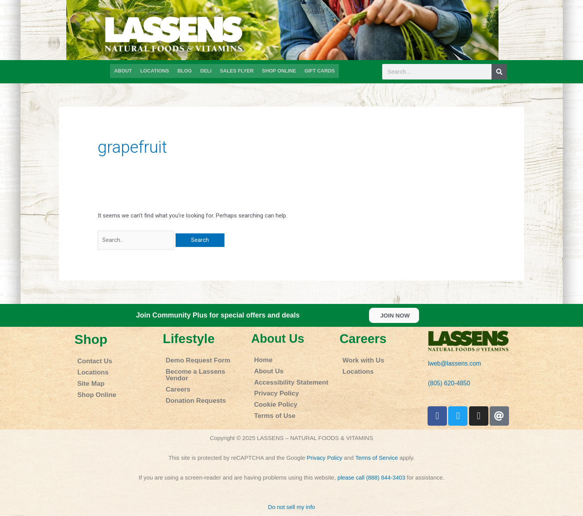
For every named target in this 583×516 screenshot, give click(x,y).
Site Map (88, 380)
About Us (278, 338)
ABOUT (125, 70)
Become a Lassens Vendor (201, 369)
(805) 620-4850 (448, 383)
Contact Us (91, 360)
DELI (205, 70)
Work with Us (360, 360)
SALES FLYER (236, 70)
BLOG (185, 70)
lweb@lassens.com (453, 364)
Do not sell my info (291, 507)
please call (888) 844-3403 (371, 478)
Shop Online (93, 390)
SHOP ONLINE (278, 70)
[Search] (499, 71)
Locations (90, 370)
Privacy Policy (273, 388)
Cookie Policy (272, 398)
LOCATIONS (155, 70)
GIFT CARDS (317, 70)
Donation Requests (191, 389)
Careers (175, 379)
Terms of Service (376, 458)
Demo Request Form (193, 360)
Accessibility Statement (285, 379)
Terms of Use (271, 408)
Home (261, 359)
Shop (91, 339)
